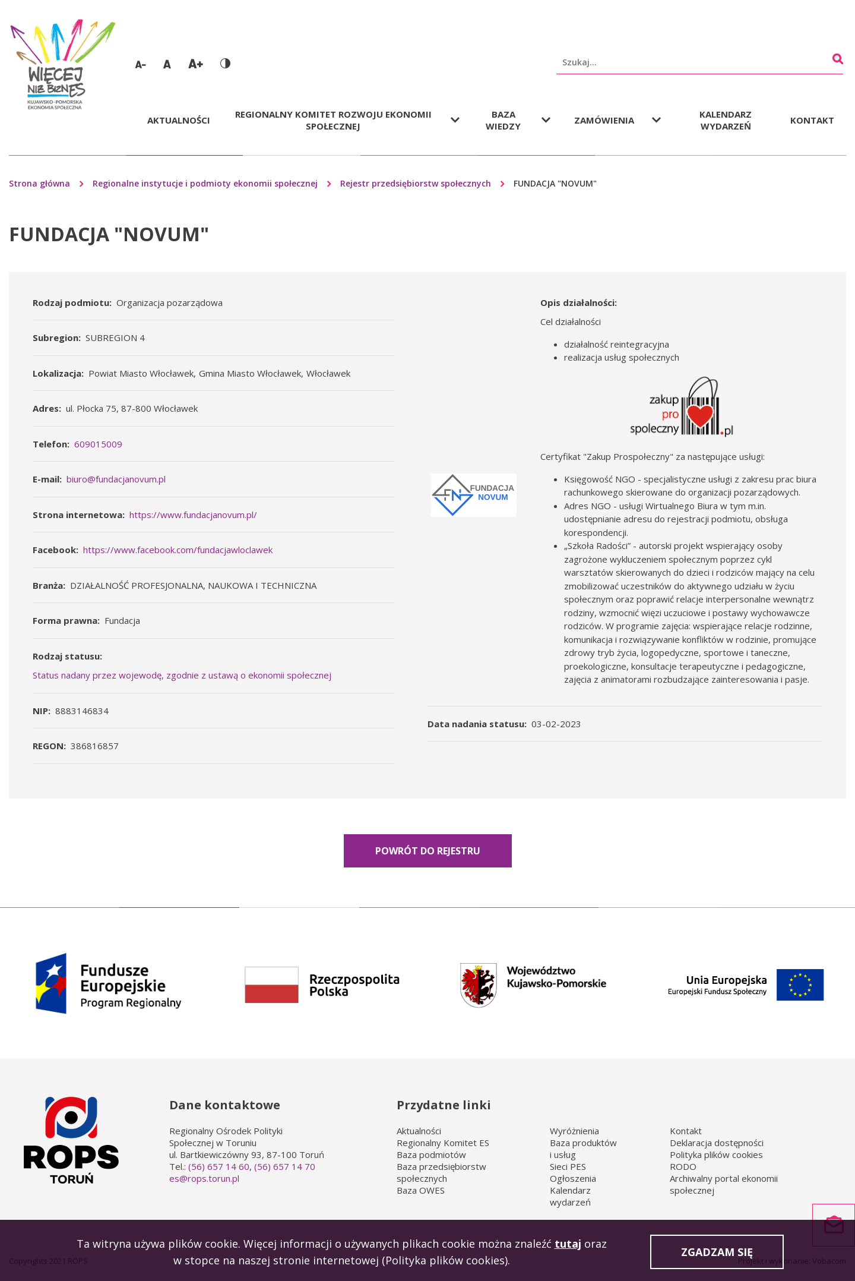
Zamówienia (604, 120)
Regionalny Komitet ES (443, 1143)
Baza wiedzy (503, 120)
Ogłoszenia (573, 1178)
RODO (683, 1166)
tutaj (568, 1246)
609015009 (98, 444)
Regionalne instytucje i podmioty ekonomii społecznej (205, 183)
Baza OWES (421, 1190)
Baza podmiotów (431, 1154)
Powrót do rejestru (427, 850)
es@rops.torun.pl (204, 1178)
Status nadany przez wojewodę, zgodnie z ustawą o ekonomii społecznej (182, 675)
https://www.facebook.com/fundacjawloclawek (178, 550)
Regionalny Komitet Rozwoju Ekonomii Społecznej (333, 120)
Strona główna (39, 183)
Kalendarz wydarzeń (725, 120)
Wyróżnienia (574, 1131)
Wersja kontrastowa (225, 63)
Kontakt (812, 120)
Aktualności (178, 120)
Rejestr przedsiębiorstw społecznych (415, 183)
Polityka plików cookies (716, 1154)
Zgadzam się (717, 1254)
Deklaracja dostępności (717, 1143)
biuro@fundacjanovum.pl (116, 479)
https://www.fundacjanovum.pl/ (193, 514)
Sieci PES (568, 1166)
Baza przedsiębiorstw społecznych (441, 1172)
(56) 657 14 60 (218, 1166)
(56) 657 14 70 (284, 1166)
